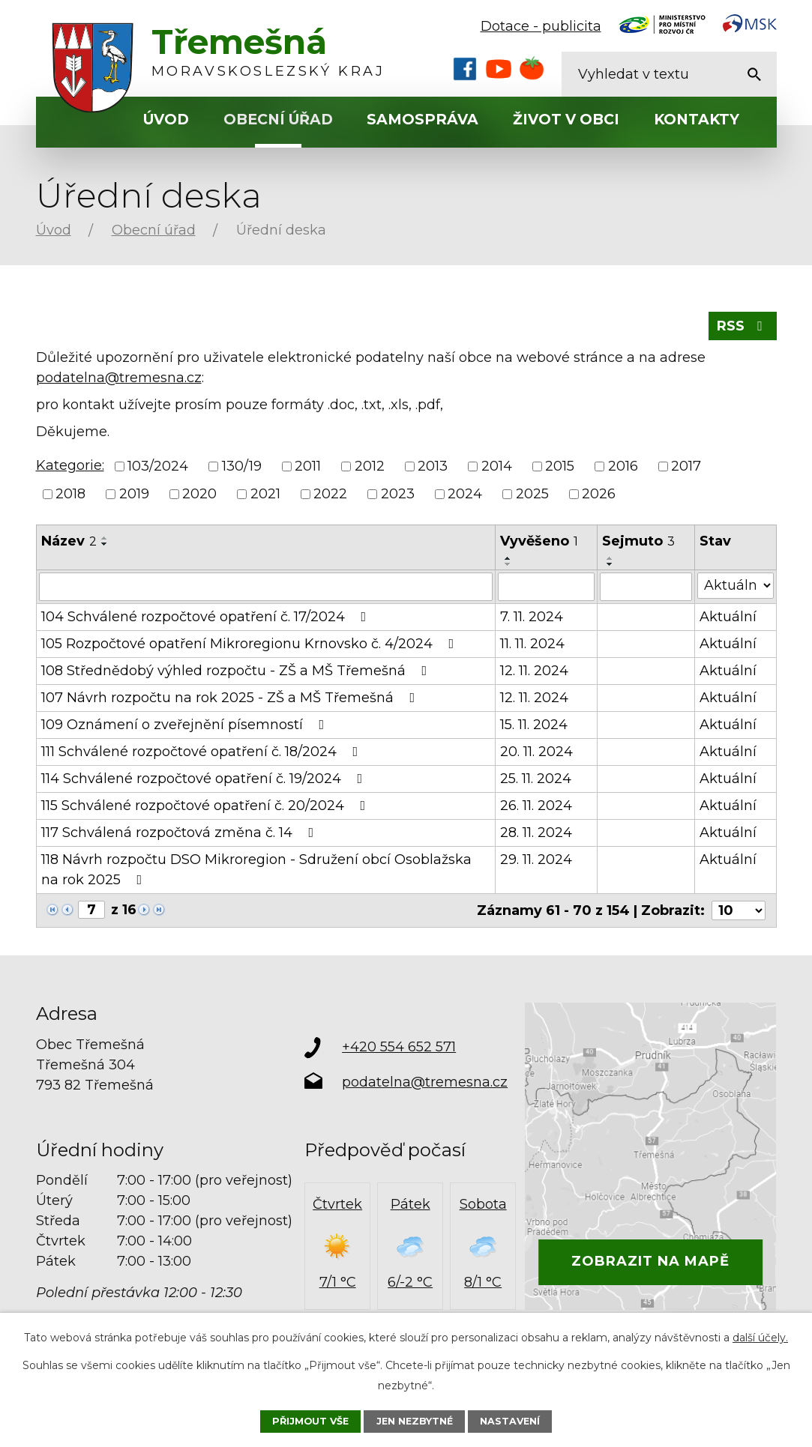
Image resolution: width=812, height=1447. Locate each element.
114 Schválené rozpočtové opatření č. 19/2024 (205, 778)
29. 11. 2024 (536, 859)
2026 (599, 494)
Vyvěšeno (539, 541)
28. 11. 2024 (536, 832)
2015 (559, 466)
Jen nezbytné (414, 1421)
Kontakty (696, 119)
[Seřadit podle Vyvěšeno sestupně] (508, 564)
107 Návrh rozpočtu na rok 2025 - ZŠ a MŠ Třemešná (231, 697)
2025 (532, 494)
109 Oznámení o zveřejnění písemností (186, 724)
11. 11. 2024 (532, 643)
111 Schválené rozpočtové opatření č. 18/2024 (202, 751)
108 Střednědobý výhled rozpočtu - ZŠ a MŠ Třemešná (237, 670)
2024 (465, 494)
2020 (199, 494)
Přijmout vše (310, 1421)
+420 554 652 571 (399, 1047)
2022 (330, 494)
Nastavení (510, 1421)
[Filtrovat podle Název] (266, 587)
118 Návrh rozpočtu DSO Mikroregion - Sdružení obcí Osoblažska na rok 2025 (256, 869)
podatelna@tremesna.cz (119, 377)
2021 (265, 494)
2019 (134, 494)
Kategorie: (70, 465)
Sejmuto (638, 541)
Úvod (166, 119)
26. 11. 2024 (536, 805)
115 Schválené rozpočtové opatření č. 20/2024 (206, 805)
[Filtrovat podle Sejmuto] (645, 587)
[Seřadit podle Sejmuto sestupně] (610, 564)
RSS (743, 326)
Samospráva (422, 119)
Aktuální (728, 616)
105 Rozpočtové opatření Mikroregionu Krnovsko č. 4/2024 (250, 643)
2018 (70, 494)
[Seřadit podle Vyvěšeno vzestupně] (508, 558)
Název (69, 541)
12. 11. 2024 (534, 670)
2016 (623, 466)
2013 (433, 466)
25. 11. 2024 (535, 778)
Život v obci (566, 119)
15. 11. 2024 (534, 724)
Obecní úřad (278, 119)
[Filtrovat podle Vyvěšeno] (546, 587)
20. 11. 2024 (536, 751)
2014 (496, 466)
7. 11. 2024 (531, 616)
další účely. (760, 1337)
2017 (686, 466)
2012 (370, 466)
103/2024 (157, 466)
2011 (308, 466)
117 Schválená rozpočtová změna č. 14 (180, 832)
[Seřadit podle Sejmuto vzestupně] (610, 558)
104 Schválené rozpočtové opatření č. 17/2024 (207, 616)
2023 (398, 494)
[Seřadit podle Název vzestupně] (105, 538)
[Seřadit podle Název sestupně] (105, 544)
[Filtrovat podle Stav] (735, 586)
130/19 (242, 466)
